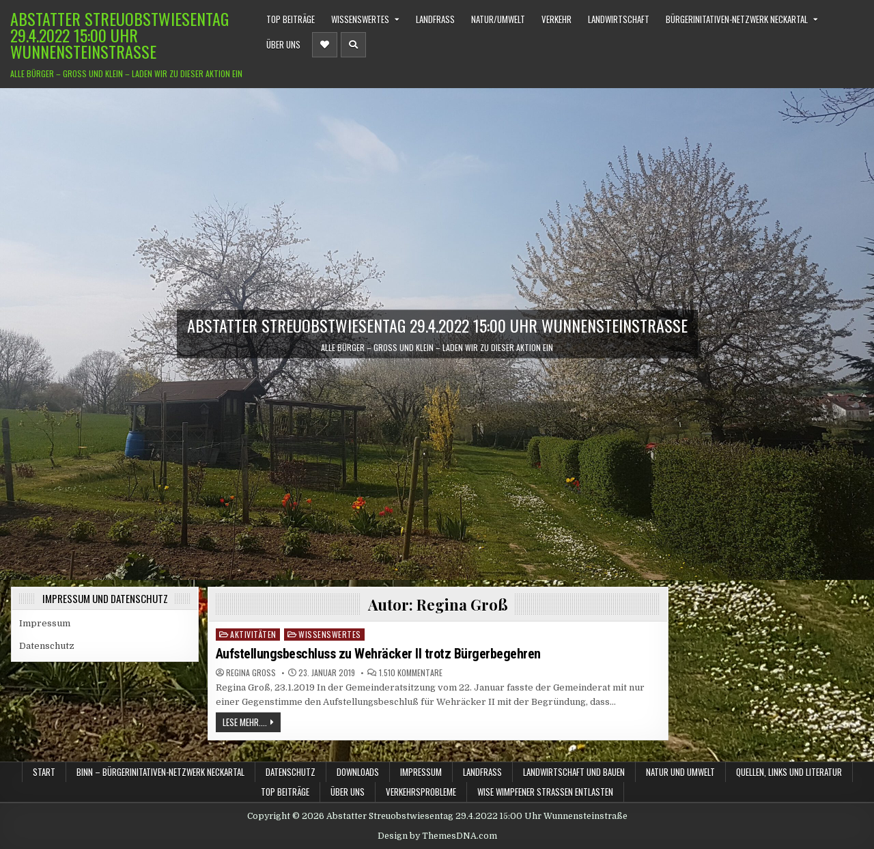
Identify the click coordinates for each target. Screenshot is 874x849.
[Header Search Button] (353, 44)
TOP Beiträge (290, 19)
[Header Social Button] (324, 44)
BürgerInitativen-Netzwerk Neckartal (737, 19)
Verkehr (556, 19)
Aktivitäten (253, 634)
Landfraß (435, 19)
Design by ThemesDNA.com (437, 836)
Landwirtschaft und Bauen (574, 772)
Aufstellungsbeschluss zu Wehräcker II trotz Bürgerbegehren (378, 653)
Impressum (44, 623)
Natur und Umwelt (680, 772)
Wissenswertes (360, 19)
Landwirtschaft (618, 19)
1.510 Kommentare (410, 673)
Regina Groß (251, 673)
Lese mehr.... (245, 722)
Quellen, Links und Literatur (789, 772)
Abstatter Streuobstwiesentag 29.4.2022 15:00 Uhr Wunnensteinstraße (119, 35)
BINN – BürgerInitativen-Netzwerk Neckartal (160, 772)
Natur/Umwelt (498, 19)
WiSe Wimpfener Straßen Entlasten (545, 791)
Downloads (358, 772)
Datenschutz (46, 646)
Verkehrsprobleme (421, 791)
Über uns (283, 44)
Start (44, 772)
